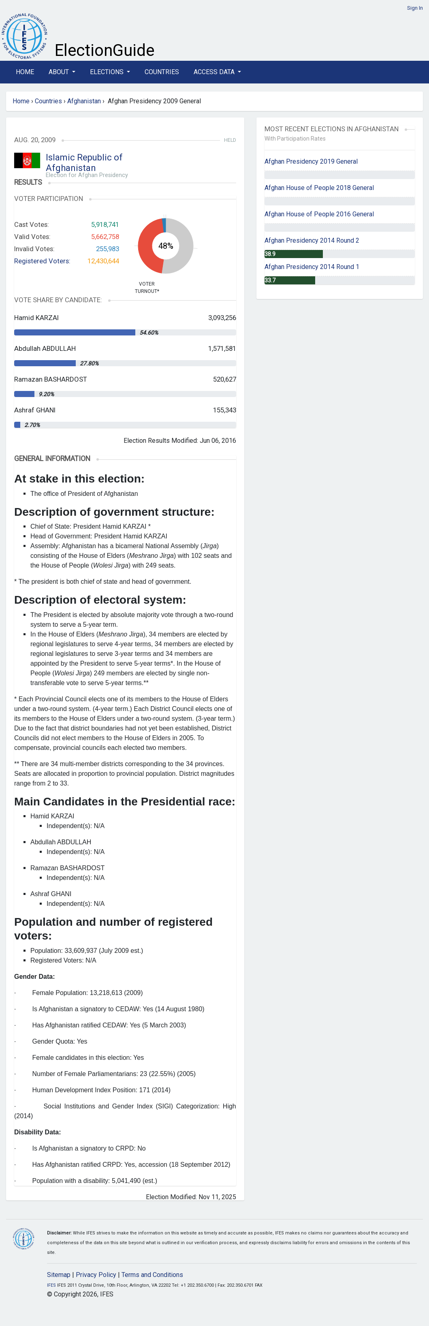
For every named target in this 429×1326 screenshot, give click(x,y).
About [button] (59, 72)
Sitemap (58, 1275)
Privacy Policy (96, 1275)
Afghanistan (84, 101)
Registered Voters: (42, 261)
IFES (51, 1285)
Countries (162, 72)
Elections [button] (107, 72)
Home (25, 72)
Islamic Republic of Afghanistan (84, 162)
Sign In (415, 8)
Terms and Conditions (152, 1275)
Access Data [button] (215, 72)
